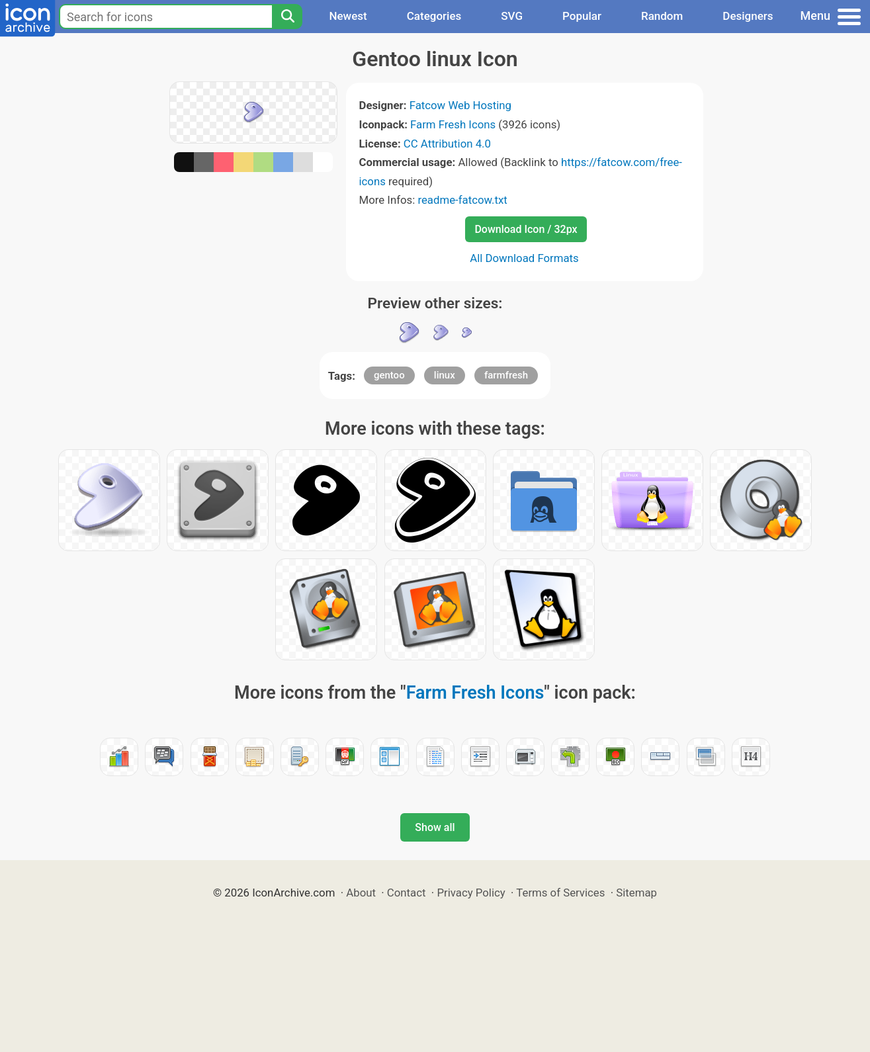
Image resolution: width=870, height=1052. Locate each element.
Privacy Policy (471, 892)
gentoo (389, 375)
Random (662, 15)
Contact (406, 892)
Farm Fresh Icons (453, 124)
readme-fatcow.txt (462, 199)
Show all (435, 827)
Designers (747, 15)
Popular (581, 15)
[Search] (287, 16)
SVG (512, 15)
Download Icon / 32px (525, 229)
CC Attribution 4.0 (447, 143)
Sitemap (636, 892)
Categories (434, 15)
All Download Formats (524, 258)
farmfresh (506, 375)
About (361, 892)
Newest (348, 15)
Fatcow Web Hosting (460, 105)
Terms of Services (560, 892)
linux (444, 375)
